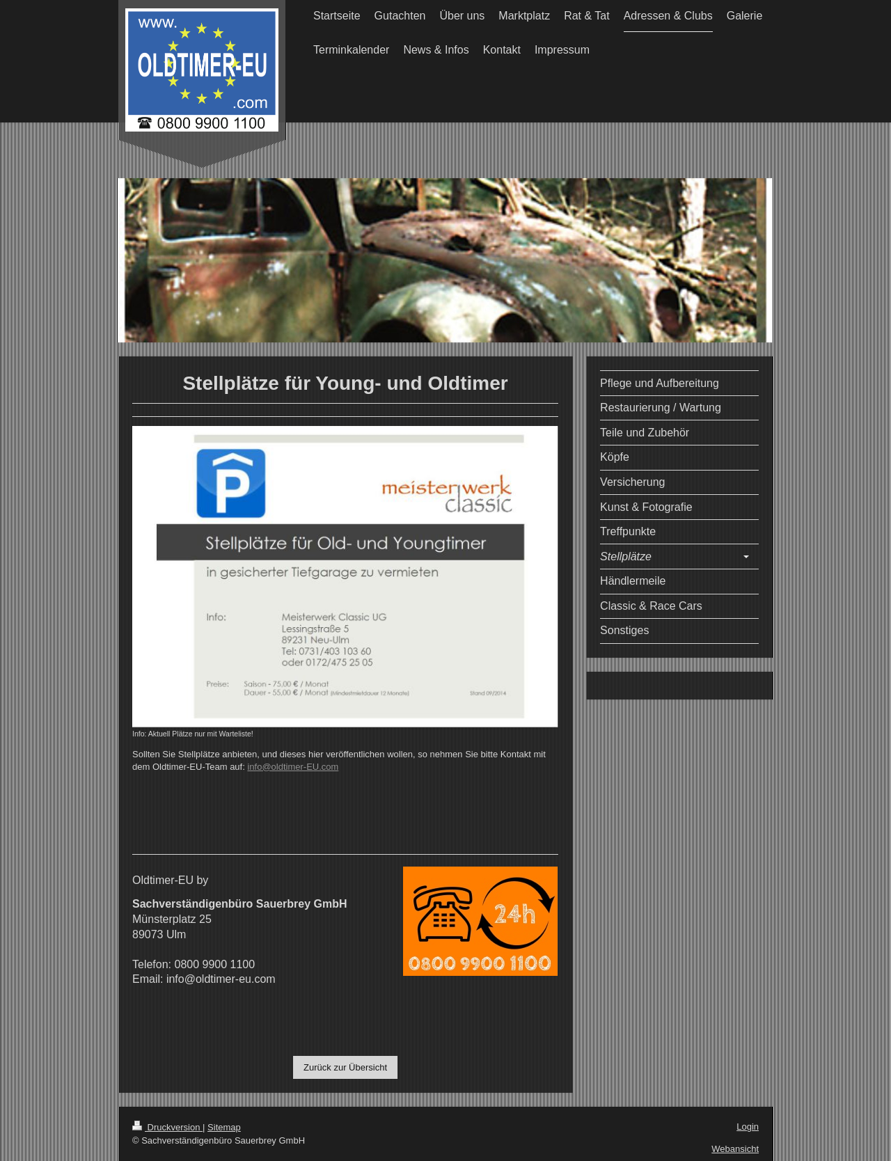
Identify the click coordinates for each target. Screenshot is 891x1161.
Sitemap (224, 1127)
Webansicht (735, 1149)
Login (747, 1126)
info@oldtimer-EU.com (292, 766)
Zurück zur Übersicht (345, 1067)
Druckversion (167, 1127)
